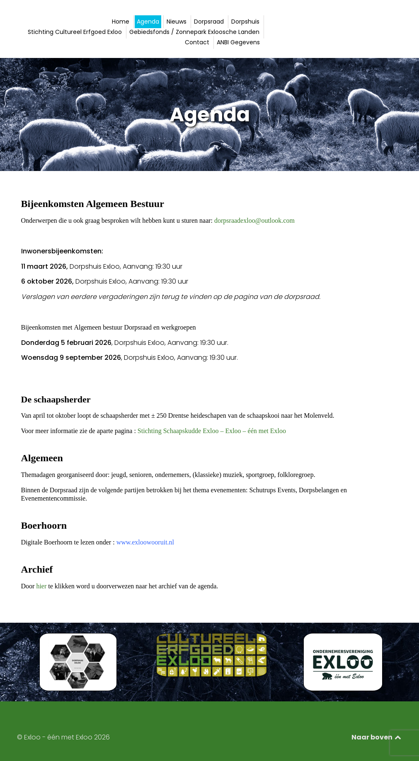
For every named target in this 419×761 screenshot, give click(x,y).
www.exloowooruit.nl (144, 542)
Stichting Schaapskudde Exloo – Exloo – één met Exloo (212, 430)
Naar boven (376, 737)
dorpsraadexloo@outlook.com (254, 220)
